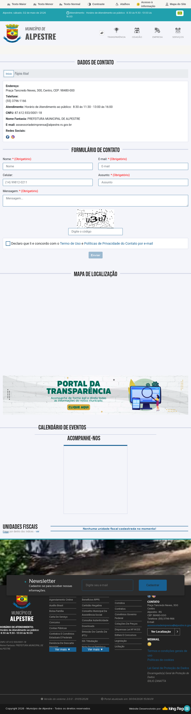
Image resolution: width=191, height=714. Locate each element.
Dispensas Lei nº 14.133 (127, 629)
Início (9, 73)
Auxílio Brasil (56, 605)
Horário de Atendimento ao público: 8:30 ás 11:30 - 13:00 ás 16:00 (59, 107)
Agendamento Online (61, 600)
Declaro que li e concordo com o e (82, 243)
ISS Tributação (90, 641)
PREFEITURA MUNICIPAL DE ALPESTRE (43, 119)
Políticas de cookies (160, 660)
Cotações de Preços (126, 624)
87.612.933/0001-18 (24, 113)
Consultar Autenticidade (95, 620)
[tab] (101, 33)
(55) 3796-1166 (16, 99)
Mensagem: (20, 191)
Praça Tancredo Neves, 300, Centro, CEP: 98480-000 (40, 88)
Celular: (8, 175)
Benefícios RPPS (91, 600)
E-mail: (112, 159)
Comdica (120, 603)
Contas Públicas (58, 628)
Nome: (17, 159)
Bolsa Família (56, 611)
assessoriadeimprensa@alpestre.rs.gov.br (39, 125)
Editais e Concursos (125, 635)
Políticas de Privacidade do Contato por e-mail (118, 243)
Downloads (88, 626)
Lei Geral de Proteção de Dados (168, 668)
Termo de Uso (70, 243)
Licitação (119, 646)
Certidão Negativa (92, 605)
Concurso (54, 622)
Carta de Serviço (58, 617)
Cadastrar (152, 585)
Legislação (121, 641)
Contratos (120, 609)
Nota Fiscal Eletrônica (93, 647)
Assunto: (114, 175)
